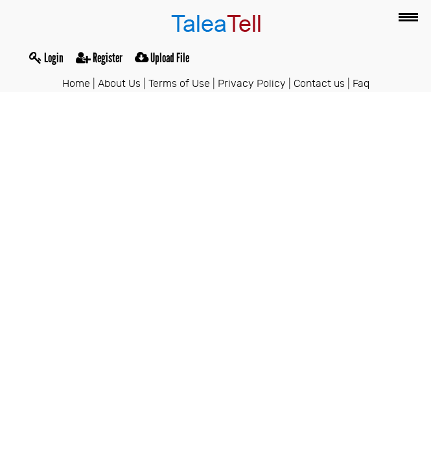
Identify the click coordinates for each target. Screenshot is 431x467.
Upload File (162, 58)
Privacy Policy (252, 84)
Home (76, 84)
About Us (119, 84)
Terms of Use (179, 84)
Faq (361, 84)
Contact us (319, 84)
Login (46, 58)
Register (99, 58)
